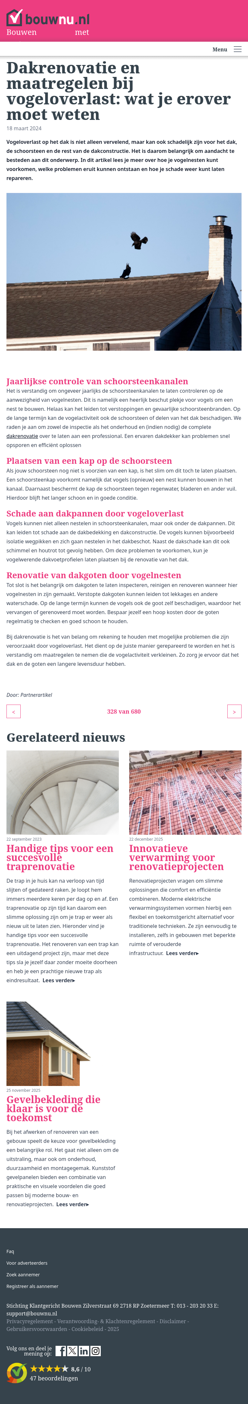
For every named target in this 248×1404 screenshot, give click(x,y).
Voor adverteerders (26, 1263)
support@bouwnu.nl (31, 1313)
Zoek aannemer (23, 1274)
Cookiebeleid (87, 1329)
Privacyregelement (29, 1321)
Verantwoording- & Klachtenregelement (106, 1321)
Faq (10, 1251)
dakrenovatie (22, 436)
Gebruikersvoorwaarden (36, 1329)
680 (136, 711)
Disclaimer (173, 1321)
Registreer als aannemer (32, 1286)
